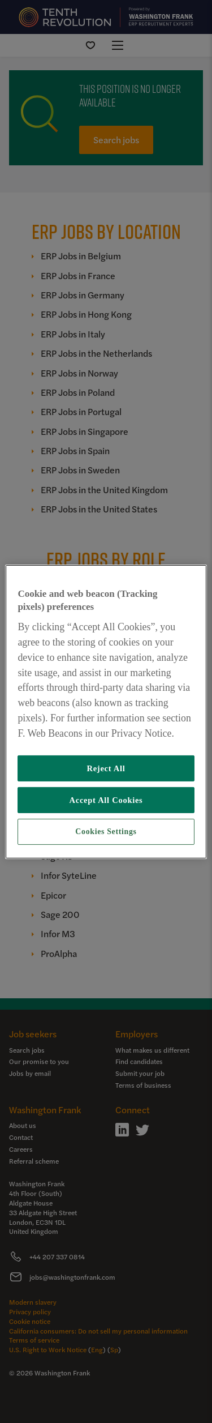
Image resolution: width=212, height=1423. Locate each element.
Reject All (105, 768)
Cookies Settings (105, 831)
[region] (105, 711)
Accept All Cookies (106, 800)
